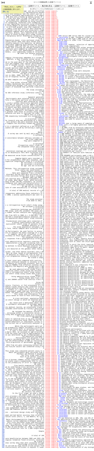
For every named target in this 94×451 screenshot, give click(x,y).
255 (3, 382)
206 (3, 310)
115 (3, 177)
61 (3, 99)
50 (3, 83)
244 (3, 366)
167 (3, 253)
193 (3, 291)
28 (3, 50)
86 (3, 135)
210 (3, 316)
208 (3, 313)
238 (3, 357)
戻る (3, 3)
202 (3, 304)
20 (3, 39)
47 (3, 78)
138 (3, 211)
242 (3, 363)
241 (3, 361)
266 (3, 398)
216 (3, 325)
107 (3, 166)
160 (3, 243)
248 (3, 371)
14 (3, 30)
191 (3, 288)
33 (3, 58)
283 (3, 422)
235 (3, 352)
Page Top (91, 3)
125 (3, 192)
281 (3, 419)
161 (3, 244)
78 (3, 123)
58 (3, 94)
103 (3, 160)
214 (3, 322)
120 (3, 185)
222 (3, 333)
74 (3, 118)
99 (3, 154)
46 (3, 77)
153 (3, 233)
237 (3, 355)
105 (3, 163)
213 (3, 320)
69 (3, 110)
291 (3, 434)
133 (3, 204)
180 (3, 272)
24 (3, 45)
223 (3, 335)
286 (3, 427)
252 (3, 377)
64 (3, 103)
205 (3, 309)
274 (3, 409)
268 (3, 401)
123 (3, 189)
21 (3, 40)
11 (3, 26)
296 (3, 441)
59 (3, 96)
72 (3, 115)
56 (3, 91)
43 (3, 72)
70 (3, 112)
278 (3, 415)
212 (3, 319)
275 (3, 411)
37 (3, 64)
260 (3, 389)
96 (3, 150)
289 (3, 431)
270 (3, 403)
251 (3, 376)
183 (3, 277)
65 (3, 104)
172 (3, 260)
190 (3, 287)
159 (3, 242)
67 (3, 107)
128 (3, 196)
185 (3, 279)
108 (3, 167)
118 (3, 182)
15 (3, 31)
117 (3, 180)
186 (3, 281)
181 (3, 274)
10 (3, 24)
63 (3, 101)
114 (3, 176)
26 (3, 48)
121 (3, 186)
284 (3, 424)
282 (3, 421)
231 (3, 347)
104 (3, 161)
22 (3, 42)
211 (3, 317)
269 (3, 402)
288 (3, 430)
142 (3, 217)
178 (3, 269)
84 (3, 132)
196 (3, 295)
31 (3, 55)
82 (3, 129)
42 (3, 71)
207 (3, 312)
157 (3, 239)
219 (3, 329)
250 (3, 374)
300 (3, 447)
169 (3, 256)
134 (3, 205)
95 (3, 148)
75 (3, 119)
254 (3, 380)
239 (3, 358)
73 (3, 116)
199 (3, 300)
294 (3, 438)
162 (3, 246)
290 (3, 433)
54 (3, 88)
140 (3, 214)
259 (3, 387)
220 (3, 331)
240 (3, 360)
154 (3, 234)
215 (3, 323)
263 (3, 393)
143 (3, 218)
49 (3, 81)
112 (3, 173)
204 (3, 307)
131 (3, 201)
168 (3, 255)
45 (3, 75)
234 (3, 351)
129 (3, 198)
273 (3, 408)
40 (3, 68)
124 (3, 190)
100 (3, 155)
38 (3, 65)
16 (3, 33)
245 (3, 367)
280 (3, 418)
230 (3, 345)
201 (3, 303)
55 (3, 90)
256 (3, 383)
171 (3, 259)
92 (3, 144)
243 (3, 364)
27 (3, 49)
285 (3, 425)
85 (3, 134)
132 (3, 202)
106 (3, 164)
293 (3, 437)
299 (3, 446)
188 (3, 284)
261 (3, 390)
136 (3, 208)
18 (3, 36)
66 (3, 106)
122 (3, 188)
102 (3, 158)
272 (3, 406)
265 (3, 396)
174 (3, 263)
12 (3, 27)
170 (3, 258)
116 (3, 179)
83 (3, 131)
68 (3, 109)
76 (3, 120)
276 (3, 412)
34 (3, 59)
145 (3, 221)
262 (3, 392)
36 (3, 62)
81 (3, 128)
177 (3, 268)
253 (3, 379)
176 (3, 266)
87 (3, 136)
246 (3, 368)
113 (3, 174)
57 (3, 93)
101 (3, 157)
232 (3, 348)
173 (3, 262)
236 (3, 354)
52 (3, 85)
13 (3, 29)
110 (3, 170)
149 (3, 227)
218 (3, 328)
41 (3, 69)
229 (3, 344)
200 (3, 301)
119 (3, 183)
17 (3, 34)
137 (3, 209)
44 (3, 74)
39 (3, 66)
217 (3, 326)
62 (3, 100)
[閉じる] (6, 12)
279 (3, 417)
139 (3, 212)
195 (3, 294)
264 (3, 395)
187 (3, 282)
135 (3, 207)
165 (3, 250)
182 (3, 275)
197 (3, 297)
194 (3, 293)
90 (3, 141)
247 (3, 370)
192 (3, 290)
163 (3, 247)
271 (3, 405)
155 (3, 236)
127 (3, 195)
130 (3, 199)
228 (3, 342)
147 (3, 224)
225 (3, 338)
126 (3, 193)
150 (3, 228)
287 (3, 428)
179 (3, 271)
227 (3, 341)
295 (3, 440)
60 (3, 97)
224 (3, 336)
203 (3, 306)
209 (3, 314)
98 (3, 153)
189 (3, 285)
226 (3, 339)
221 (3, 332)
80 (3, 126)
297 (3, 443)
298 (3, 444)
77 (3, 122)
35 (3, 61)
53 (3, 87)
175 (3, 265)
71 (3, 113)
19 (3, 37)
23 (3, 43)
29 (3, 52)
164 (3, 249)
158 (3, 240)
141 (3, 215)
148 (3, 225)
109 (3, 169)
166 (3, 252)
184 (3, 278)
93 (3, 145)
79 (3, 125)
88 (3, 138)
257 (3, 384)
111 (3, 171)
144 (3, 220)
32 (3, 56)
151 (3, 230)
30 (3, 53)
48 (3, 80)
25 (3, 46)
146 (3, 223)
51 (3, 84)
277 (3, 414)
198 (3, 298)
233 (3, 349)
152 (3, 231)
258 (3, 386)
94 (3, 147)
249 (3, 373)
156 (3, 237)
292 (3, 436)
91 (3, 142)
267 (3, 399)
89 (3, 139)
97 (3, 151)
